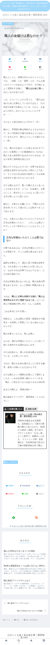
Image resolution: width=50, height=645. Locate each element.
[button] (40, 68)
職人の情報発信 (10, 462)
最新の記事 (32, 409)
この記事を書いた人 (14, 409)
